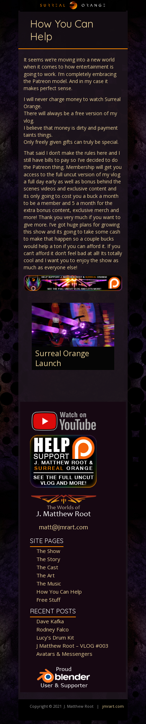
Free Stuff (48, 599)
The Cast (47, 567)
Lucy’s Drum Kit (55, 637)
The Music (48, 583)
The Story (48, 559)
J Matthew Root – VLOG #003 (72, 645)
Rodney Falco (52, 629)
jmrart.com (113, 706)
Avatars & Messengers (64, 653)
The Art (45, 575)
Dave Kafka (50, 621)
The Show (48, 550)
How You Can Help (59, 591)
